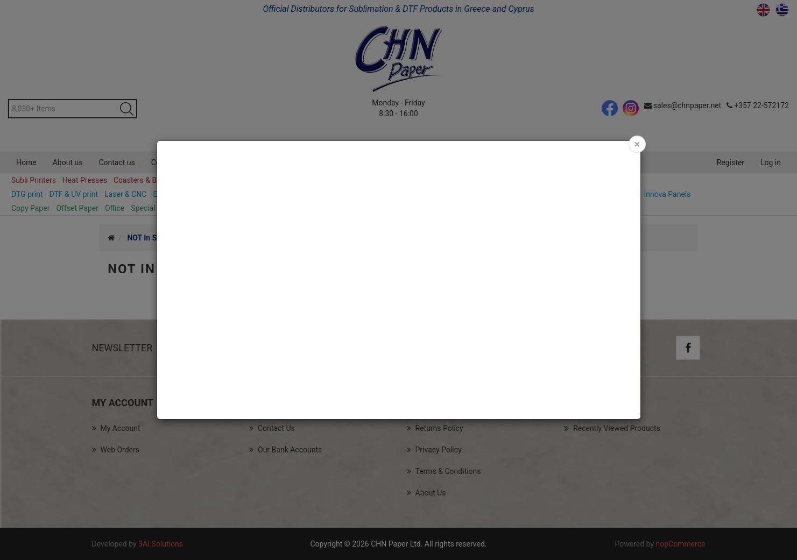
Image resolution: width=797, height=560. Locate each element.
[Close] (637, 144)
